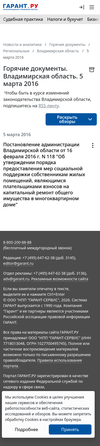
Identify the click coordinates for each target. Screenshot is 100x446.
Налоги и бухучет (65, 19)
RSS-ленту (48, 106)
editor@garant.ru (18, 263)
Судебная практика (23, 19)
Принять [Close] (70, 429)
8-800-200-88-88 (17, 242)
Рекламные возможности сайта (59, 278)
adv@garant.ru (16, 278)
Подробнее (26, 429)
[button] (82, 7)
